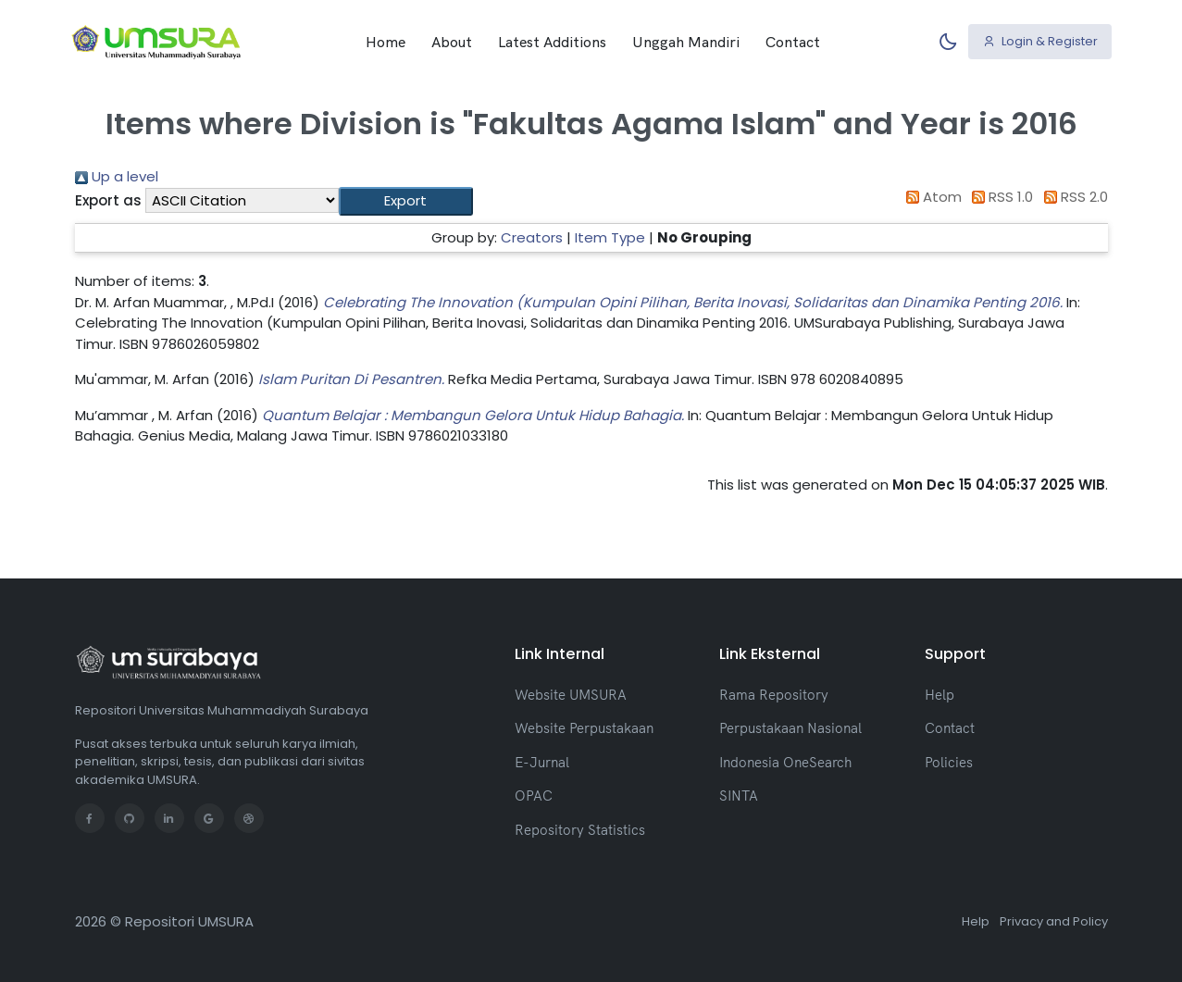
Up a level (116, 176)
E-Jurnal (542, 762)
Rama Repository (773, 694)
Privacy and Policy (1054, 921)
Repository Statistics (580, 830)
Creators (532, 237)
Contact (792, 41)
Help (939, 694)
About (451, 41)
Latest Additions (552, 41)
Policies (949, 762)
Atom (930, 196)
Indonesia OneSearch (785, 762)
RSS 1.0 (999, 196)
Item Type (610, 237)
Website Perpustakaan (584, 728)
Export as (108, 200)
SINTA (738, 795)
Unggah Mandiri (686, 41)
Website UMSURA (571, 694)
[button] (406, 201)
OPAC (534, 795)
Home (385, 41)
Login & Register (1040, 41)
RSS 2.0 (1072, 196)
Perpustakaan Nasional (790, 728)
